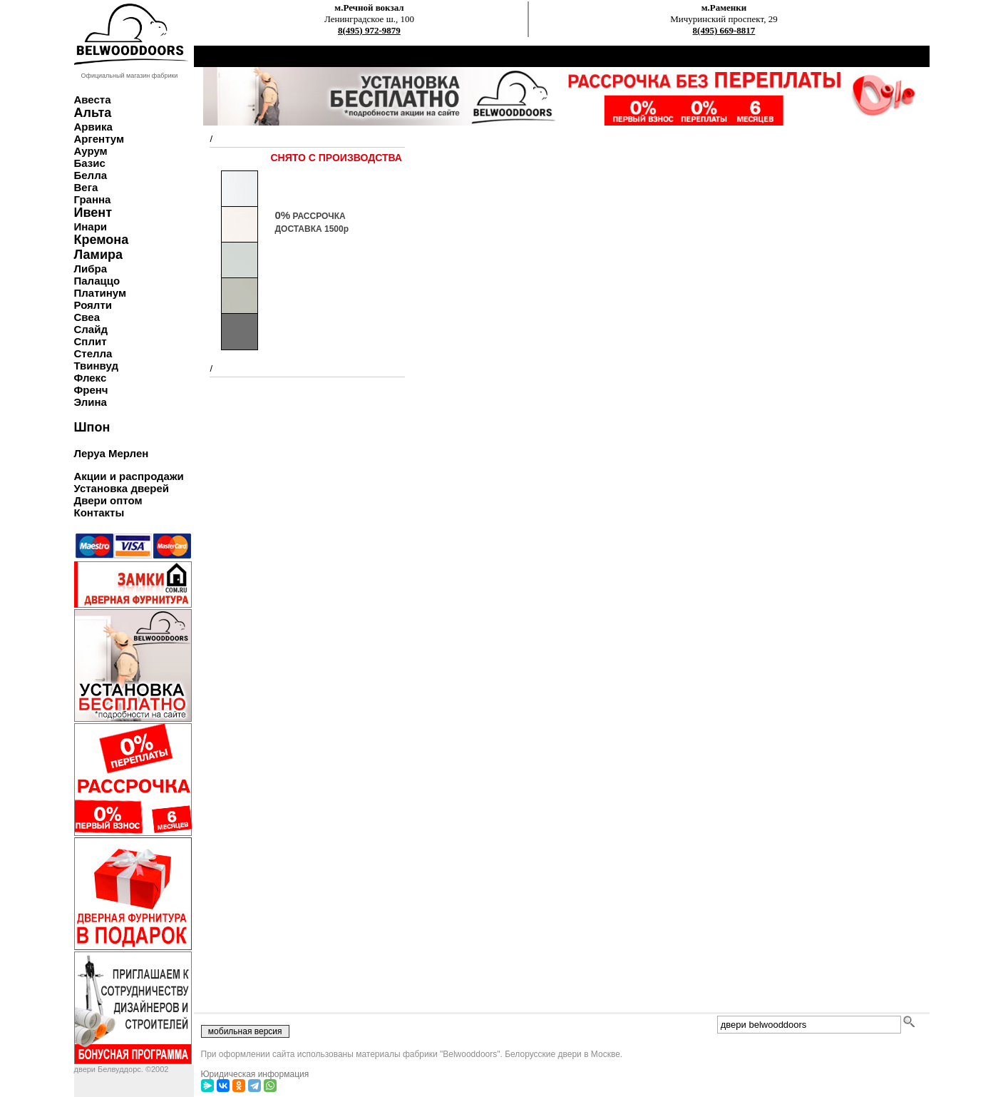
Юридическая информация (255, 1074)
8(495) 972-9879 (369, 30)
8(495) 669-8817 (724, 30)
